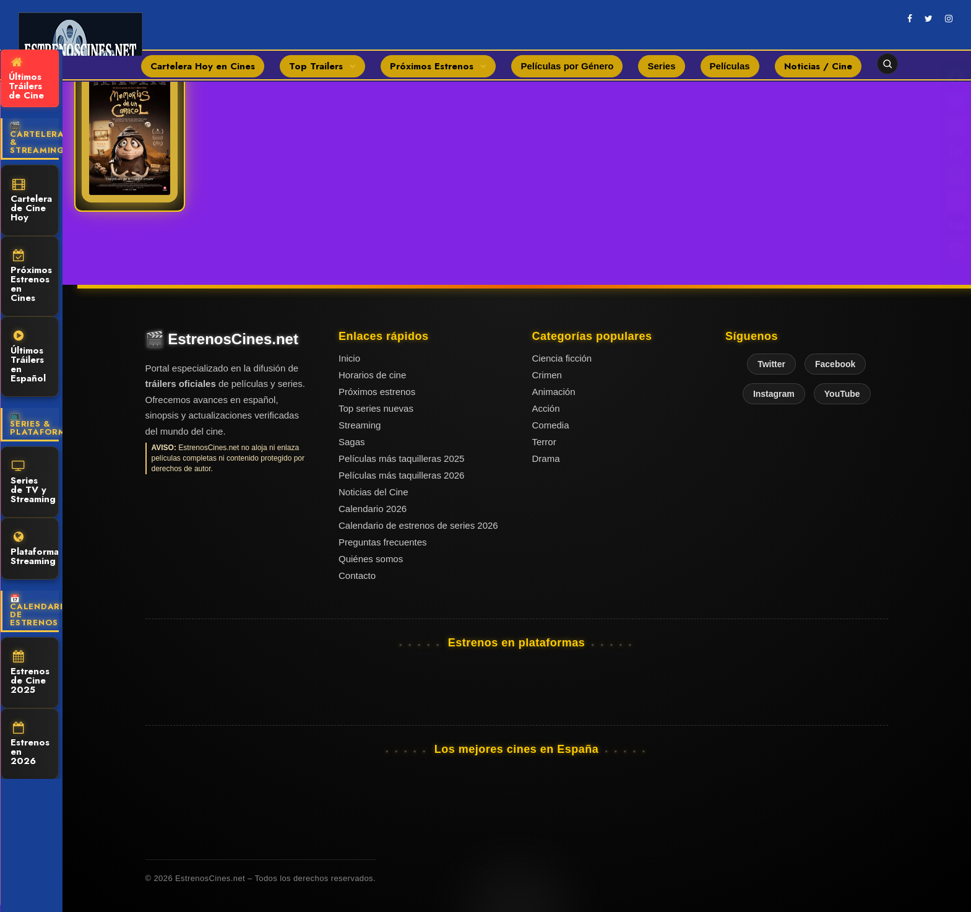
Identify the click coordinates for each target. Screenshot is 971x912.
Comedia (550, 425)
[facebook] (909, 18)
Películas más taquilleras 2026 (401, 475)
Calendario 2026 (373, 508)
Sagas (352, 441)
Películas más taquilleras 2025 (401, 458)
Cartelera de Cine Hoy (31, 201)
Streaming (360, 425)
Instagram (774, 394)
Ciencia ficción (562, 358)
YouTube (842, 394)
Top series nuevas (376, 408)
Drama (546, 458)
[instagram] (948, 18)
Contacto (357, 575)
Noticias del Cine (373, 492)
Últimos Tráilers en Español (28, 357)
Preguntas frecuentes (383, 542)
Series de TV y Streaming (33, 483)
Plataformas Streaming (35, 549)
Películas (730, 66)
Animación (554, 391)
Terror (544, 441)
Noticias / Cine (818, 66)
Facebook (835, 364)
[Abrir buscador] (887, 63)
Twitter (771, 364)
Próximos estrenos (377, 391)
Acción (546, 408)
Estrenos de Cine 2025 (30, 674)
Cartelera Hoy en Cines (202, 66)
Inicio (349, 358)
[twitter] (929, 18)
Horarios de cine (372, 375)
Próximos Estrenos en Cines (31, 277)
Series (661, 66)
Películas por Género (566, 66)
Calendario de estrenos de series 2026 (418, 525)
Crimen (547, 375)
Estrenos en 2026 (30, 745)
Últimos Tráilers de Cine (26, 79)
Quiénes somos (371, 559)
